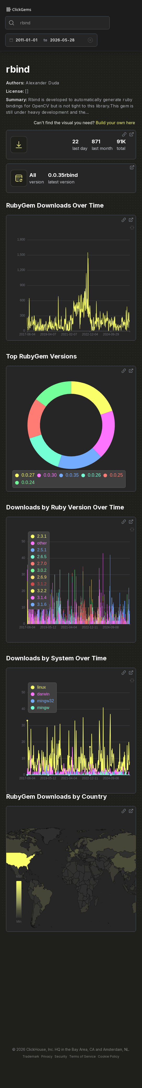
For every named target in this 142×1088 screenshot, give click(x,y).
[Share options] (124, 134)
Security (61, 1056)
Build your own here (115, 122)
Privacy (46, 1056)
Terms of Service (82, 1056)
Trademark (30, 1056)
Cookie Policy (108, 1056)
